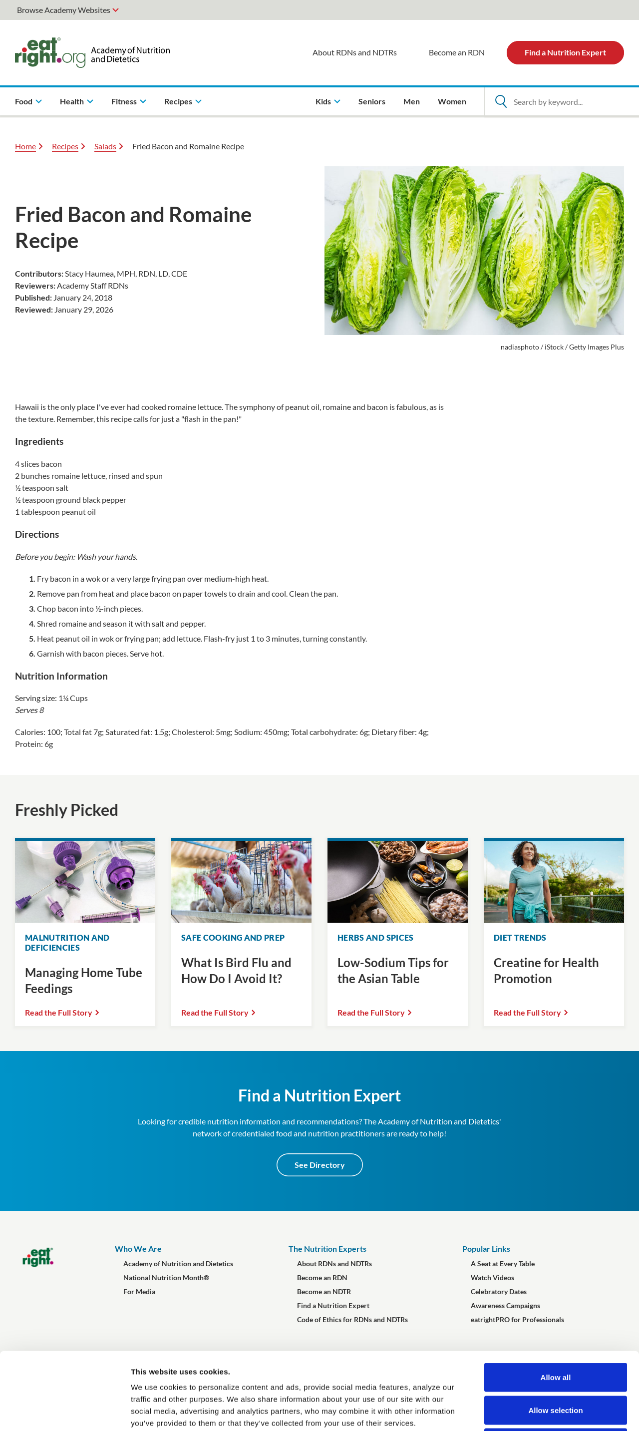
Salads (105, 146)
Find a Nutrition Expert (565, 52)
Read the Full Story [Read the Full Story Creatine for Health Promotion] (527, 1012)
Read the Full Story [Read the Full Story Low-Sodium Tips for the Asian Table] (371, 1012)
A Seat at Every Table (502, 1263)
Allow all (556, 1300)
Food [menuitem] (23, 101)
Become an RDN (457, 52)
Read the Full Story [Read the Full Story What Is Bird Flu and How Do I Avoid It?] (215, 1012)
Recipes (65, 146)
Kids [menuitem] (323, 101)
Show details (524, 1411)
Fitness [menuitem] (124, 101)
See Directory (320, 1164)
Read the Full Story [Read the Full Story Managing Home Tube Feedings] (58, 1012)
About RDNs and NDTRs (355, 52)
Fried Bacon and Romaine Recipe (188, 146)
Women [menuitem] (452, 101)
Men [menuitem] (411, 101)
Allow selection (555, 1333)
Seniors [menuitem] (371, 101)
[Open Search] (501, 101)
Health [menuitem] (72, 101)
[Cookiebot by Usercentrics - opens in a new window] (64, 1411)
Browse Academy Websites (63, 9)
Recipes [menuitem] (178, 101)
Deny (556, 1365)
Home (25, 146)
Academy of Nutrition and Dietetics (178, 1263)
